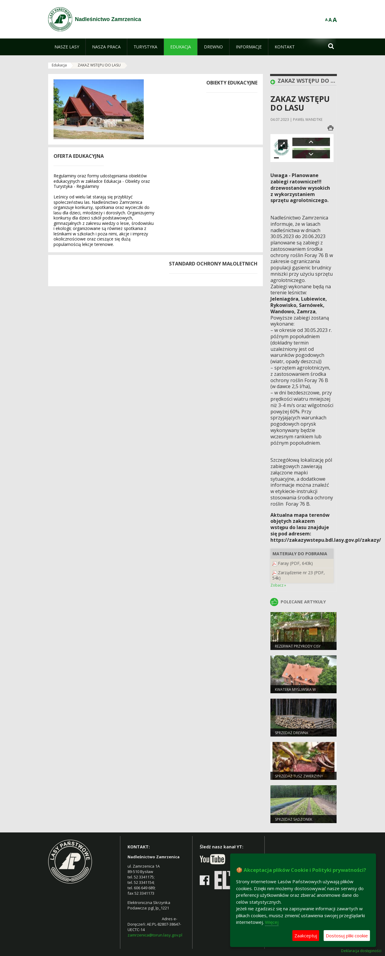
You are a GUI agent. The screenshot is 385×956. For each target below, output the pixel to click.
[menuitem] (66, 46)
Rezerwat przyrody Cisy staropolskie (298, 649)
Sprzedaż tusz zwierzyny (299, 776)
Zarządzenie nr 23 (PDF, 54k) (298, 575)
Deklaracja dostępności (361, 951)
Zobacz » (278, 585)
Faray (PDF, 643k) (295, 563)
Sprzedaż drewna (291, 732)
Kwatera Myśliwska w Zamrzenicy (295, 692)
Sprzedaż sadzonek (293, 819)
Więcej (272, 922)
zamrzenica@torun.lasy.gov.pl (155, 935)
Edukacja (59, 65)
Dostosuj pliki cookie (347, 936)
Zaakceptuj (305, 936)
